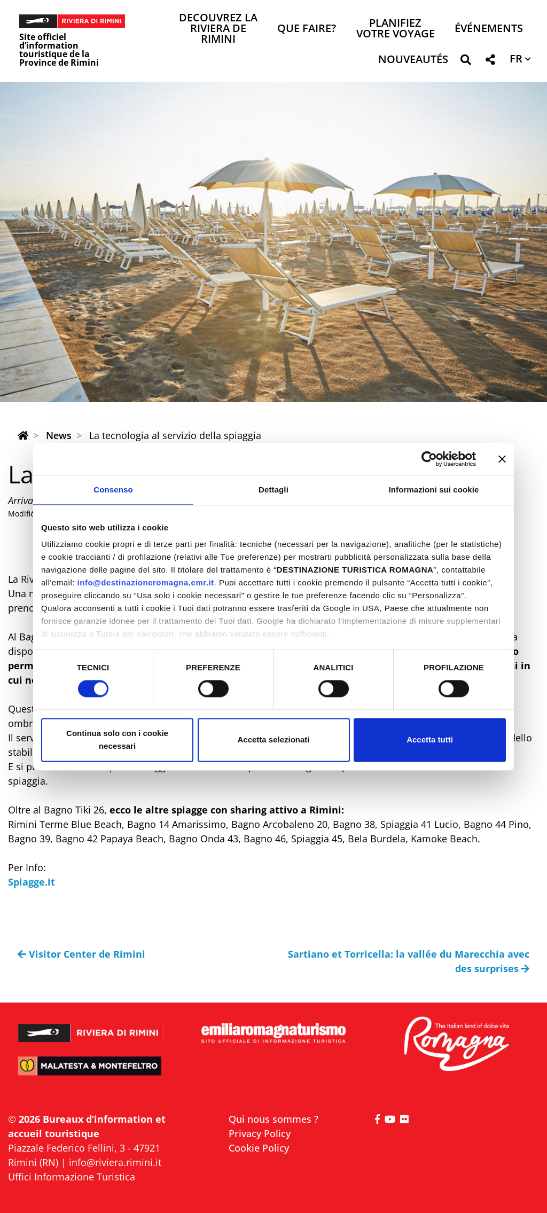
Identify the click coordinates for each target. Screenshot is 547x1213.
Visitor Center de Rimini (81, 954)
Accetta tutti (430, 739)
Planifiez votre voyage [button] (395, 29)
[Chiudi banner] (502, 459)
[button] (465, 61)
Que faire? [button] (306, 29)
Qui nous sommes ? (273, 1119)
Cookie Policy (259, 1147)
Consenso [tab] (112, 489)
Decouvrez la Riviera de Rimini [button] (218, 29)
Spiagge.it (31, 881)
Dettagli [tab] (273, 489)
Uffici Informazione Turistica (71, 1176)
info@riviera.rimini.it (115, 1162)
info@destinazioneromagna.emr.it (145, 582)
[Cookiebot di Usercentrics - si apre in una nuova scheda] (429, 459)
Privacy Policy (260, 1133)
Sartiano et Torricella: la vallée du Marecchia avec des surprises (408, 961)
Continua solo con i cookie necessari (117, 739)
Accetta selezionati (273, 739)
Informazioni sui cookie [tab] (434, 489)
